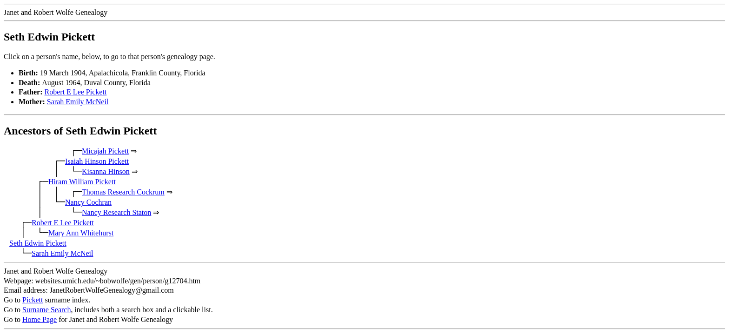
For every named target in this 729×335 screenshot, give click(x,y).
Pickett (32, 300)
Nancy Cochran (88, 202)
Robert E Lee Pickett (76, 92)
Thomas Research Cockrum (123, 192)
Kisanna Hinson (106, 171)
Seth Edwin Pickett (37, 243)
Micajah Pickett (105, 151)
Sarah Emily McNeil (77, 102)
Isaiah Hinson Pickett (97, 161)
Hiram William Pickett (82, 182)
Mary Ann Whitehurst (80, 233)
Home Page (39, 319)
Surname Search (46, 310)
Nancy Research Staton (116, 212)
